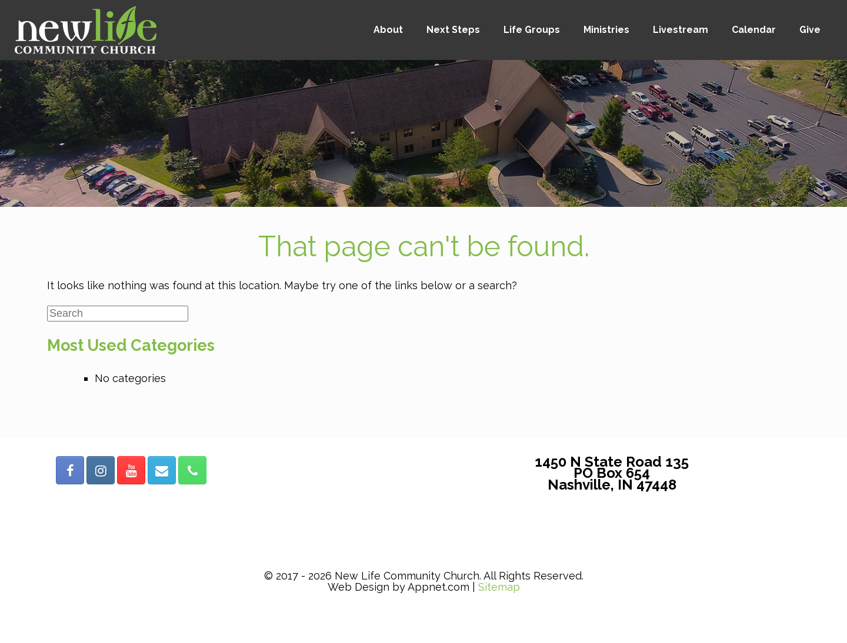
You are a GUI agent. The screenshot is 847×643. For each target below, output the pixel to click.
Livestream (680, 29)
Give (810, 29)
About (388, 29)
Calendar (754, 29)
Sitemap (499, 587)
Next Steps (453, 29)
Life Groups (531, 29)
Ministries (606, 29)
